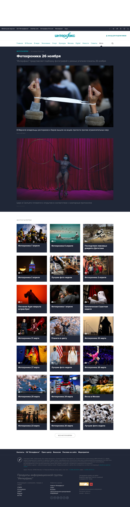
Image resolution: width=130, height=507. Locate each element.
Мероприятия (83, 452)
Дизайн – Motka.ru (84, 493)
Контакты (20, 452)
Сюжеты (94, 43)
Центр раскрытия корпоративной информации (60, 492)
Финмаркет (59, 29)
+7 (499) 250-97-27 (89, 470)
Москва (71, 43)
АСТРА (19, 495)
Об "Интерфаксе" (23, 29)
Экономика (46, 43)
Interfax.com (34, 29)
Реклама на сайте (69, 452)
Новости (85, 43)
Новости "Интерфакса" (57, 485)
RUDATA (52, 489)
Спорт (54, 43)
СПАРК (19, 487)
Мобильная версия (8, 29)
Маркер (19, 493)
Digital (78, 43)
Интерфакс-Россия (46, 29)
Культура (62, 43)
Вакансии (57, 452)
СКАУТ (19, 491)
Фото (101, 43)
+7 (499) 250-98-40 (74, 470)
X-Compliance (21, 489)
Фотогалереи (22, 51)
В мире (36, 43)
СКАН (52, 487)
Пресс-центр (46, 452)
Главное (20, 43)
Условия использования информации (90, 489)
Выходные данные (84, 491)
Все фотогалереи (65, 435)
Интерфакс (65, 36)
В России (28, 43)
